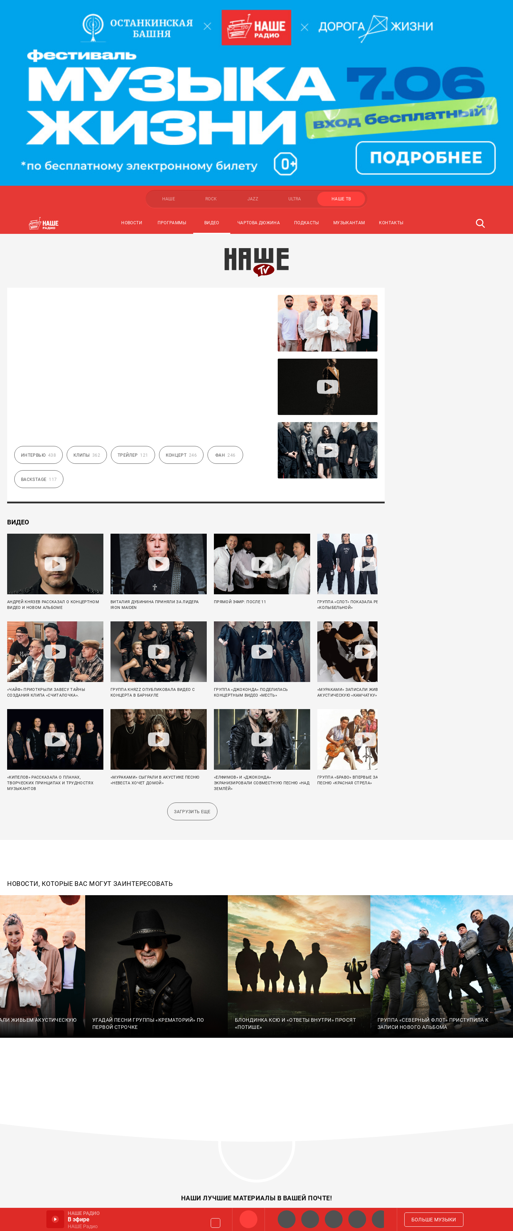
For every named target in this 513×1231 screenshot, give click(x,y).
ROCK (211, 13)
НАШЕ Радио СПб (310, 1219)
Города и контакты (307, 1114)
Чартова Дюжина (258, 37)
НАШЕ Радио (248, 1219)
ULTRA (294, 13)
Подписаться (326, 1029)
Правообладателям (307, 1140)
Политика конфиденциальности (326, 1152)
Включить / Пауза (55, 1219)
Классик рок (357, 1219)
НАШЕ (168, 13)
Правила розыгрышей (310, 1127)
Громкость (215, 1223)
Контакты (391, 37)
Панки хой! (381, 1219)
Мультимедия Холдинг (56, 1111)
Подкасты (306, 37)
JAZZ (252, 13)
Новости (131, 37)
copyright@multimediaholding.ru (92, 1186)
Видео (211, 37)
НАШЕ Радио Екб (334, 1219)
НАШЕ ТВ (341, 13)
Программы (172, 37)
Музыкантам (349, 37)
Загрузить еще (192, 626)
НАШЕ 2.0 (287, 1219)
